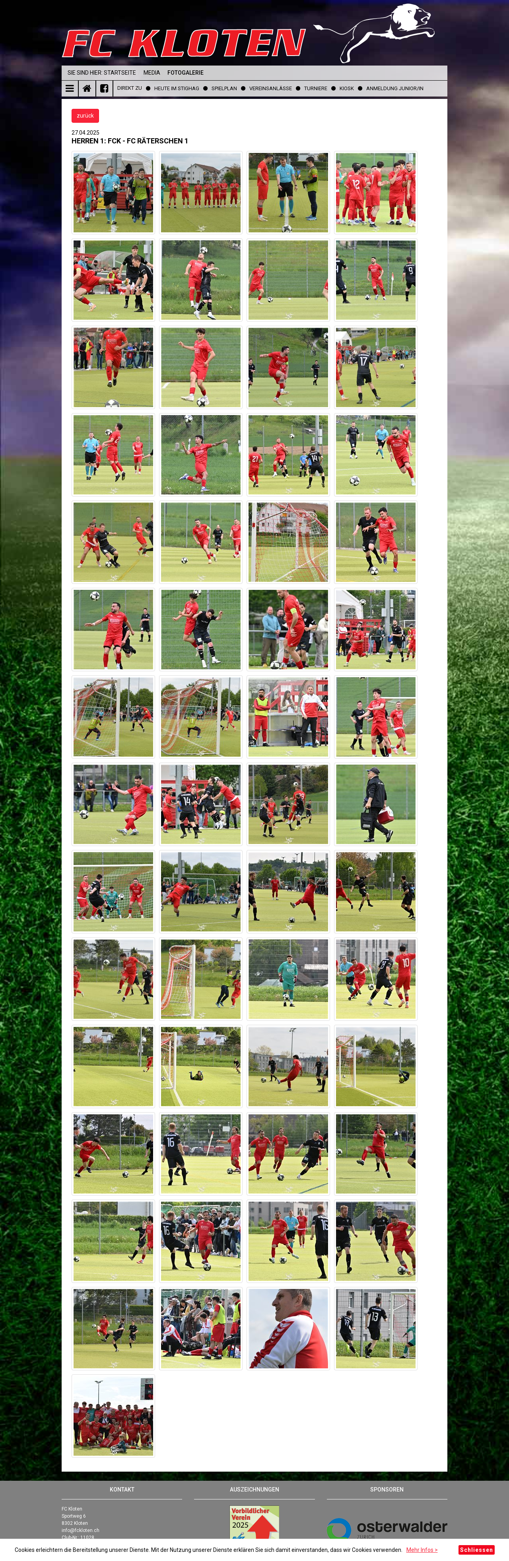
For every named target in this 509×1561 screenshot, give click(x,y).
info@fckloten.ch (80, 1530)
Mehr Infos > (422, 1550)
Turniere (315, 88)
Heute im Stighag (176, 88)
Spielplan (224, 88)
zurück (85, 115)
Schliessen (476, 1550)
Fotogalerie (185, 73)
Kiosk (347, 88)
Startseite (120, 73)
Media (152, 73)
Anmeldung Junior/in (395, 88)
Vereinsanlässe (270, 88)
